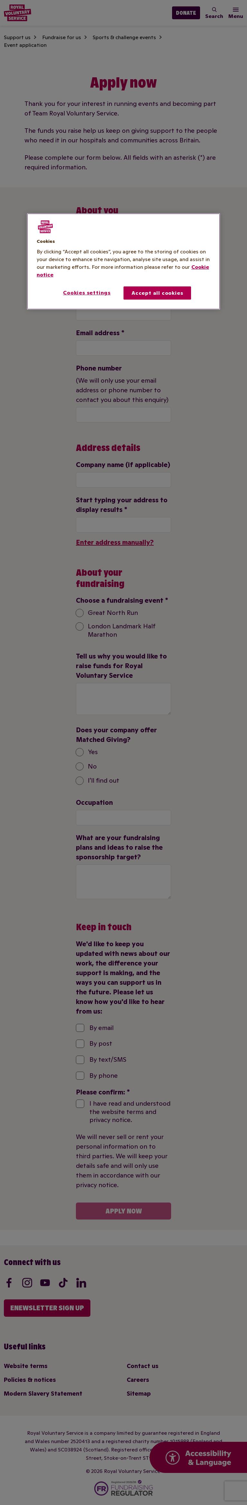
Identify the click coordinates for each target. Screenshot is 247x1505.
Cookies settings (87, 292)
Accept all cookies (157, 293)
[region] (123, 261)
